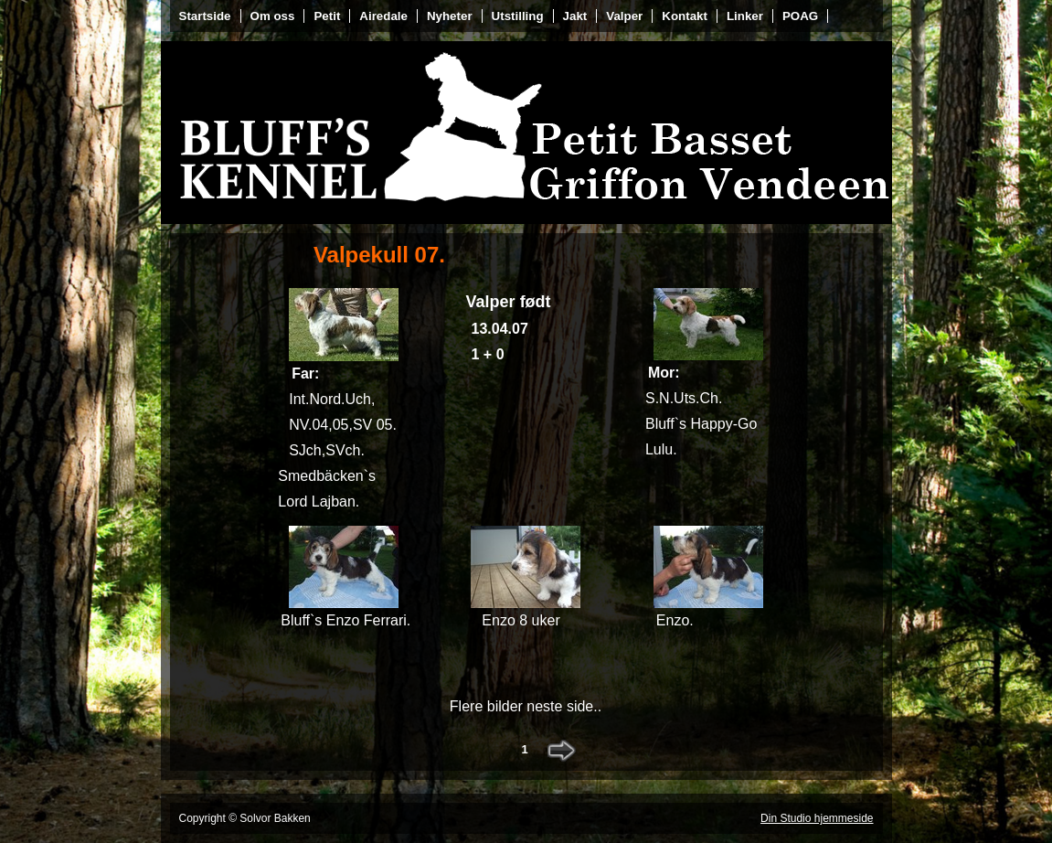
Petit (326, 16)
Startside (205, 16)
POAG (800, 16)
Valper (624, 16)
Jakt (575, 16)
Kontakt (684, 16)
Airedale (383, 16)
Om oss (272, 16)
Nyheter (450, 16)
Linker (745, 16)
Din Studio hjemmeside (816, 818)
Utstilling (518, 16)
